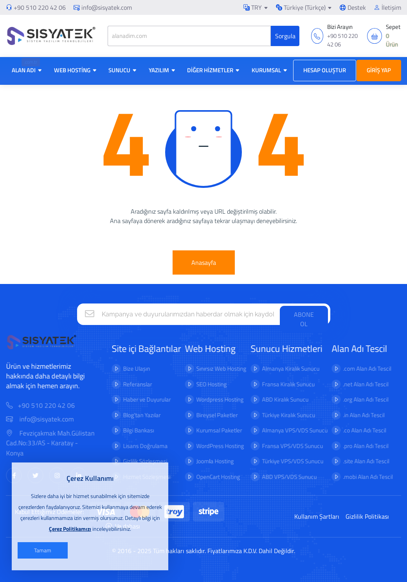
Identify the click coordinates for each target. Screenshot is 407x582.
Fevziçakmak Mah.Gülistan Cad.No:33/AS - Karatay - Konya (56, 443)
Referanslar (131, 384)
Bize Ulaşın (130, 368)
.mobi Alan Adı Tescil (362, 476)
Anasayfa (203, 262)
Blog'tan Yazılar (136, 415)
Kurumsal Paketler (213, 430)
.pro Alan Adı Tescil (360, 445)
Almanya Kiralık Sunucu (284, 368)
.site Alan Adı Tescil (360, 461)
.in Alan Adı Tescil (358, 415)
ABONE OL (304, 319)
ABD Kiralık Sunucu (279, 399)
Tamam (42, 550)
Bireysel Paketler (211, 415)
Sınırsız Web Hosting (216, 368)
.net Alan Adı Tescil (360, 384)
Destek (353, 7)
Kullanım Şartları (316, 516)
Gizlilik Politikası (367, 516)
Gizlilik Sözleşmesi (139, 461)
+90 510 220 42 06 (40, 7)
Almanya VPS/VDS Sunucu (289, 430)
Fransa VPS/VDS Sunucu (286, 445)
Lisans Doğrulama (139, 445)
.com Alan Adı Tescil (361, 368)
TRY (252, 7)
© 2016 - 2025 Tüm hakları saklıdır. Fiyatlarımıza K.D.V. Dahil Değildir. (203, 550)
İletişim (387, 7)
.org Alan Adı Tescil (360, 399)
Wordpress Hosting (214, 399)
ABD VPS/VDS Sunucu (283, 476)
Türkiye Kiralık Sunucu (282, 415)
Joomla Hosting (209, 461)
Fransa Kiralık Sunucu (282, 384)
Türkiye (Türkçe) (301, 7)
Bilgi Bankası (132, 430)
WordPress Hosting (214, 445)
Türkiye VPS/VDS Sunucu (286, 461)
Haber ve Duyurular (141, 399)
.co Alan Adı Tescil (358, 430)
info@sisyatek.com (103, 7)
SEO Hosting (206, 384)
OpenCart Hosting (212, 476)
